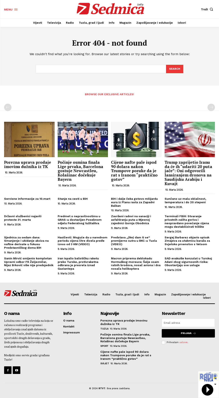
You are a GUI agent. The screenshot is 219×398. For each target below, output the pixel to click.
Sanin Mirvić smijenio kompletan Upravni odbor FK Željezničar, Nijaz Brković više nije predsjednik (28, 262)
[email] (188, 323)
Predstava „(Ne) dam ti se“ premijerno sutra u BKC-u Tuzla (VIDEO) (134, 241)
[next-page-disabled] (211, 107)
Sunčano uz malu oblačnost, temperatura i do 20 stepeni (185, 200)
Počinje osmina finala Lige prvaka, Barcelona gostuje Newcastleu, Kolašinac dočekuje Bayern (80, 171)
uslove (183, 342)
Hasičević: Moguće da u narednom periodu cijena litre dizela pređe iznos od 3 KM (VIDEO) (82, 241)
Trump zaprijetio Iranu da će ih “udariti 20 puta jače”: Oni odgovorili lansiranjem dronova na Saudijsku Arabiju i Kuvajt (188, 173)
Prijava (188, 333)
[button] (208, 9)
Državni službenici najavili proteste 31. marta (22, 218)
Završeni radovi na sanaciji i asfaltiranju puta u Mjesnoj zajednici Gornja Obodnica (131, 220)
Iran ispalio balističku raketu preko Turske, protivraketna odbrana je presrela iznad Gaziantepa (78, 263)
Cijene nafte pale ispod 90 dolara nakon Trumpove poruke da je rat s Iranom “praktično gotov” (134, 171)
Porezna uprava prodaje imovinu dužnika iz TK (27, 164)
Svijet (104, 363)
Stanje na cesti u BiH (73, 198)
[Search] (174, 69)
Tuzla (104, 328)
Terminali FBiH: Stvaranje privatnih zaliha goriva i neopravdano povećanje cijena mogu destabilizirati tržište (187, 221)
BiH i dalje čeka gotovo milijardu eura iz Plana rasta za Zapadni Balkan (134, 202)
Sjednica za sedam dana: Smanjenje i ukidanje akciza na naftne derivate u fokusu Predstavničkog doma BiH (26, 242)
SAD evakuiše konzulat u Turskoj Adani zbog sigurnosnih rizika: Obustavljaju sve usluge (188, 262)
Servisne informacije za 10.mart (27, 198)
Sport (104, 346)
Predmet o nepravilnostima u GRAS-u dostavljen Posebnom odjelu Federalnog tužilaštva (80, 220)
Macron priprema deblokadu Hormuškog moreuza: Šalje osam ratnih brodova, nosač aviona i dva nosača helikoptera (136, 263)
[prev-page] (7, 107)
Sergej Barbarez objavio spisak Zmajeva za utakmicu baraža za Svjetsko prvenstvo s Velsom (187, 241)
